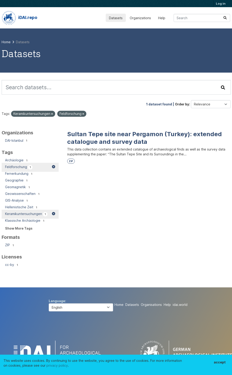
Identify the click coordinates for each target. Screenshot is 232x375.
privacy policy (57, 365)
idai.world (180, 305)
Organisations (151, 305)
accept (220, 362)
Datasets (116, 18)
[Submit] (225, 18)
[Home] (6, 42)
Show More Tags (19, 228)
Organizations (140, 18)
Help (161, 18)
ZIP (71, 161)
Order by (182, 104)
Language (57, 301)
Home (119, 305)
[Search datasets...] (202, 18)
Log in (221, 3)
